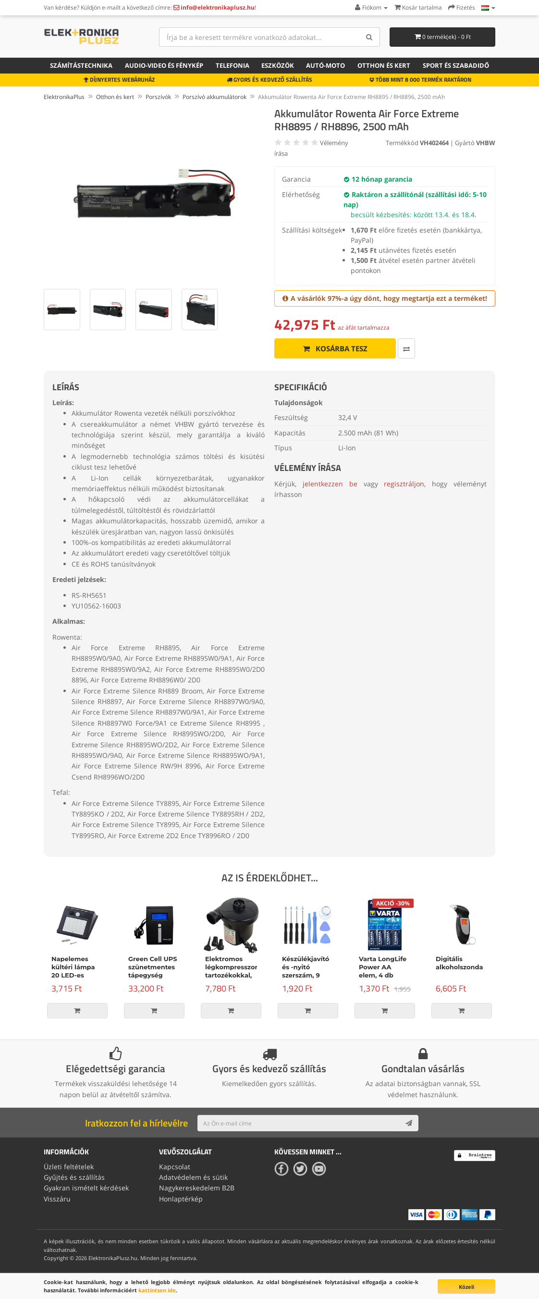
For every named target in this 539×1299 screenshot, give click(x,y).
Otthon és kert (383, 65)
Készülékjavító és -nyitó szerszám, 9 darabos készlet (307, 971)
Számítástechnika (81, 65)
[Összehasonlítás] (406, 348)
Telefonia (232, 65)
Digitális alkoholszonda (459, 963)
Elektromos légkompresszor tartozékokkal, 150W (231, 971)
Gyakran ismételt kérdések (86, 1187)
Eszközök (277, 65)
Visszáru (57, 1198)
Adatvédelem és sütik (193, 1177)
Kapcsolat (174, 1166)
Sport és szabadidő (456, 65)
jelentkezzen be (330, 483)
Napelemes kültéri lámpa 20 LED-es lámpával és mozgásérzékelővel (82, 975)
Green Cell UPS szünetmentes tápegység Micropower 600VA (152, 975)
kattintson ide (157, 1290)
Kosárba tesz (335, 348)
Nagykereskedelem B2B (196, 1187)
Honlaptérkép (181, 1198)
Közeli (466, 1286)
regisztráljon (404, 483)
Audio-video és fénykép (164, 65)
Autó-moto (325, 65)
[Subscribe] (408, 1123)
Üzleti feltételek (69, 1166)
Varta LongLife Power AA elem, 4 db (382, 967)
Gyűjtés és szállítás (74, 1177)
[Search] (369, 37)
